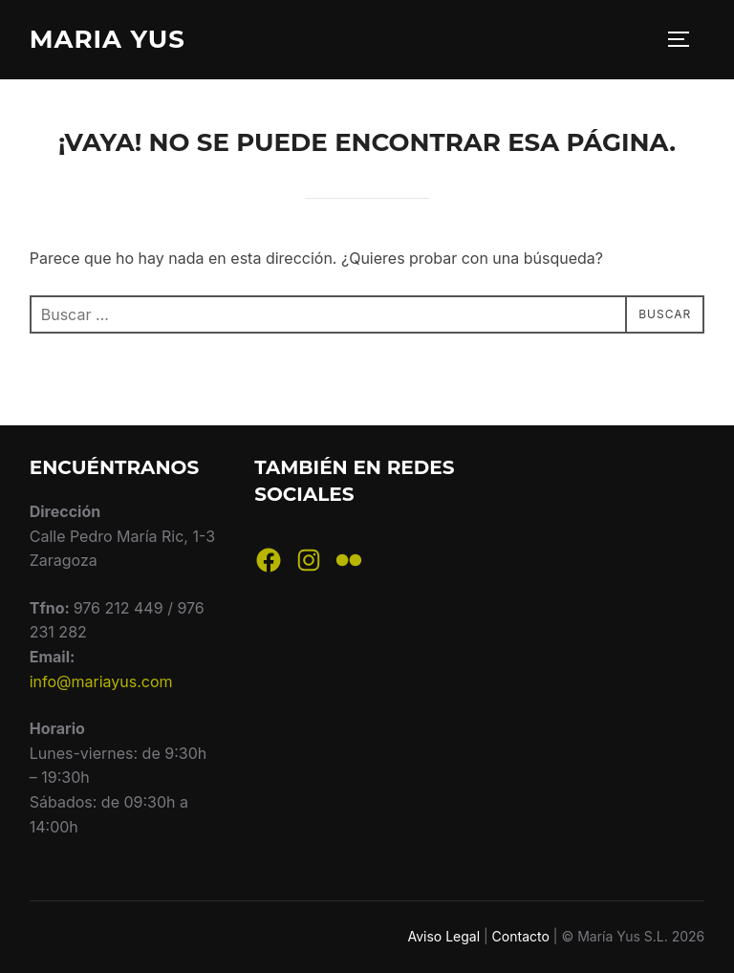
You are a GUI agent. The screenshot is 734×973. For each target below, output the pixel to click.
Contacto (521, 936)
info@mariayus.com (101, 681)
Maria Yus (107, 39)
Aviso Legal (443, 936)
